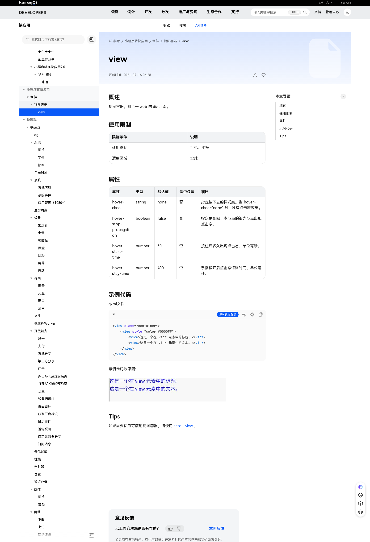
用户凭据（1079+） (52, 52)
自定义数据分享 (49, 490)
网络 (41, 309)
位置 (37, 528)
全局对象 (40, 226)
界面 (37, 332)
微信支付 (44, 98)
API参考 (201, 25)
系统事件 (44, 249)
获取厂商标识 (48, 467)
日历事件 (44, 475)
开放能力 (40, 384)
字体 (41, 211)
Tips (282, 136)
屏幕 (41, 317)
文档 (317, 12)
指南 (182, 25)
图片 (41, 203)
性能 (37, 513)
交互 (41, 347)
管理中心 (332, 12)
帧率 (41, 218)
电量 (41, 286)
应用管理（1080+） (52, 256)
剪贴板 (43, 294)
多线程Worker (44, 377)
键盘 (41, 339)
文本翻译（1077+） (56, 75)
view (41, 166)
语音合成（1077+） (56, 83)
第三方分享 (46, 113)
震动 (41, 324)
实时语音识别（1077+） (60, 68)
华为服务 (44, 128)
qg (36, 188)
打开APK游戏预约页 (52, 437)
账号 (45, 135)
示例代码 (286, 128)
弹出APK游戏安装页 (52, 430)
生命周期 (40, 264)
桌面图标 (44, 460)
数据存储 (40, 535)
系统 (37, 234)
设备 (37, 271)
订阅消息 (44, 498)
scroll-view (183, 426)
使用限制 (286, 113)
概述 (282, 106)
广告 (41, 422)
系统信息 (44, 241)
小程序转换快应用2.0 (49, 120)
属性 (282, 121)
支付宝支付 (46, 105)
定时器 (39, 520)
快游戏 (35, 181)
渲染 (37, 196)
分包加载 (40, 505)
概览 (166, 25)
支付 (41, 399)
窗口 (41, 354)
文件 (37, 369)
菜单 (41, 362)
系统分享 (44, 407)
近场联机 (44, 482)
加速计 (43, 279)
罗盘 (41, 301)
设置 (41, 445)
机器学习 (44, 60)
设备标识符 (46, 452)
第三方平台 (42, 90)
